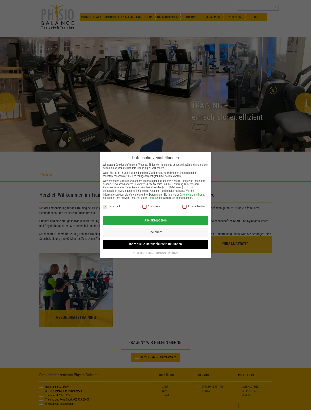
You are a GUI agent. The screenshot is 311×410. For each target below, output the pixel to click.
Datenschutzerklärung (192, 194)
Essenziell (111, 206)
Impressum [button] (173, 253)
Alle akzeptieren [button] (155, 220)
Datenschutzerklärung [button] (157, 253)
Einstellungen (155, 197)
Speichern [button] (155, 232)
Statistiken (151, 206)
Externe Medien (193, 206)
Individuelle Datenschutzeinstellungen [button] (155, 244)
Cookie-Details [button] (139, 253)
